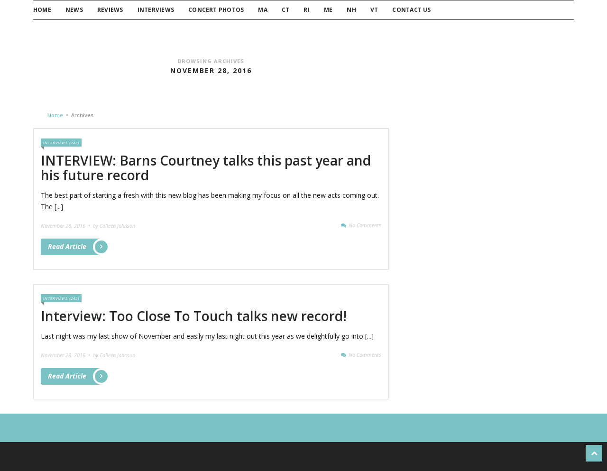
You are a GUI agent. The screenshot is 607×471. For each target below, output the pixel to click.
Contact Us (411, 10)
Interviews (156, 10)
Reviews (110, 10)
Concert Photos (216, 10)
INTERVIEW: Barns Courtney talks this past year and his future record (206, 167)
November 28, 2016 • (66, 225)
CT (285, 10)
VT (374, 10)
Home (42, 10)
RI (306, 10)
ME (328, 10)
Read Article (75, 247)
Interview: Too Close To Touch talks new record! (194, 316)
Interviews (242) (61, 142)
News (74, 10)
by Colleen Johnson (114, 225)
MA (262, 10)
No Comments (365, 225)
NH (351, 10)
